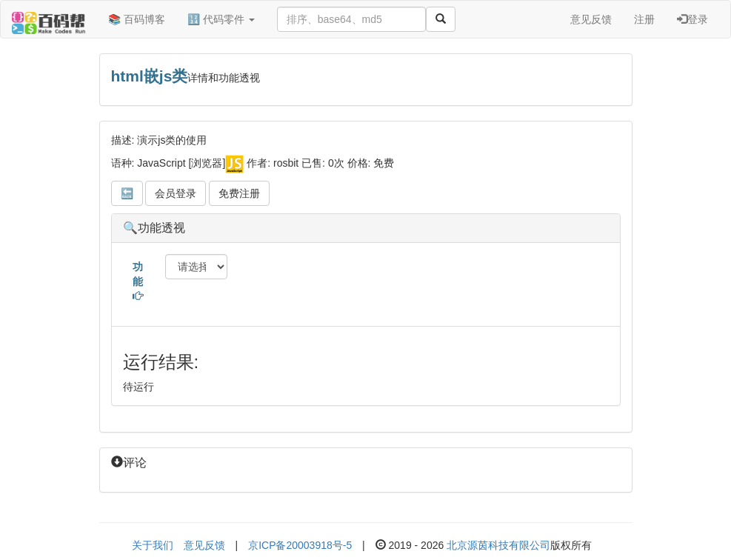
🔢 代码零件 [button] (221, 19)
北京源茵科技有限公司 (498, 545)
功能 (138, 281)
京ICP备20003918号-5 (300, 545)
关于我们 (152, 545)
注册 (644, 19)
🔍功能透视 (154, 227)
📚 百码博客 (136, 19)
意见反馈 (591, 19)
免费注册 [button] (239, 193)
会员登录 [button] (175, 193)
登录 (692, 19)
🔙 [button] (127, 193)
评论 (129, 462)
